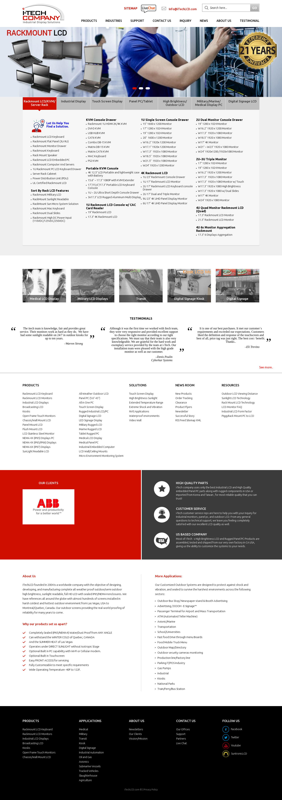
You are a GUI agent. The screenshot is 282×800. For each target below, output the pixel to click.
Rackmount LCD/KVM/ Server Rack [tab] (39, 102)
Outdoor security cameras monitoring (180, 652)
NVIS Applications (139, 411)
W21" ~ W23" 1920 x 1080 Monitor (218, 146)
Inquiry (185, 20)
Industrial (163, 673)
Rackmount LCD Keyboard (48, 136)
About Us (223, 20)
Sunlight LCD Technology (236, 398)
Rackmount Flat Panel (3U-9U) (51, 141)
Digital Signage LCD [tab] (243, 101)
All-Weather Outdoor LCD (94, 393)
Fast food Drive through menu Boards (179, 637)
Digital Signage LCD (90, 415)
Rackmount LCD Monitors (37, 398)
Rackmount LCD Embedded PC (51, 159)
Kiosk (82, 743)
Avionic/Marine (166, 621)
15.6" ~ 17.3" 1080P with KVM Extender (111, 180)
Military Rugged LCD (90, 424)
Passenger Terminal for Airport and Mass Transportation (191, 611)
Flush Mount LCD (32, 429)
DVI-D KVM (94, 128)
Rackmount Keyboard (46, 150)
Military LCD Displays (93, 298)
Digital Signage (237, 298)
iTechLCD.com (131, 789)
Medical (83, 729)
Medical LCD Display (44, 298)
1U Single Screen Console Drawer (165, 119)
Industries (113, 20)
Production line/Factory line (173, 657)
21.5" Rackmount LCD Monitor (216, 219)
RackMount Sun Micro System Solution (55, 203)
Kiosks (26, 411)
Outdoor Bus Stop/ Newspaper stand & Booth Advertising (192, 600)
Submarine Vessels (90, 766)
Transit (141, 298)
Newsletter (181, 411)
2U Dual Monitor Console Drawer (219, 119)
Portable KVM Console (102, 168)
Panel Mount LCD (33, 424)
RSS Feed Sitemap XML (188, 420)
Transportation (166, 626)
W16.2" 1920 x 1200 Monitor (215, 128)
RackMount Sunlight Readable (51, 199)
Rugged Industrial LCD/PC (93, 411)
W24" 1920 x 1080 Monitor (213, 200)
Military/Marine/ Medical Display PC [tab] (208, 102)
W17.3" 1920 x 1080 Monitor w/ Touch (221, 181)
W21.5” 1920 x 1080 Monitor (160, 160)
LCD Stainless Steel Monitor (38, 433)
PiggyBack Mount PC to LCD (238, 415)
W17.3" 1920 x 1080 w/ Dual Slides (218, 190)
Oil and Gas (85, 757)
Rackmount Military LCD (47, 194)
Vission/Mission (138, 738)
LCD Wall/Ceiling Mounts (93, 451)
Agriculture (85, 780)
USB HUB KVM (96, 133)
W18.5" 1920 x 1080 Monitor (160, 156)
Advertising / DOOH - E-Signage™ (177, 606)
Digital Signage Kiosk (189, 298)
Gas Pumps (164, 668)
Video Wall (135, 420)
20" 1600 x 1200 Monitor (157, 137)
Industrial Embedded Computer (97, 446)
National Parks (166, 683)
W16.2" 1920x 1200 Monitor (159, 142)
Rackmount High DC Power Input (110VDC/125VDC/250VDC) (52, 219)
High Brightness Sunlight (143, 398)
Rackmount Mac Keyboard (49, 208)
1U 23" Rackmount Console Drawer (164, 177)
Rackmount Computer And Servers (53, 164)
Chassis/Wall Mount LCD (37, 420)
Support (137, 20)
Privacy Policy (151, 789)
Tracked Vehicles (88, 771)
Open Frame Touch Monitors (39, 415)
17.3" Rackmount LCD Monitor (216, 215)
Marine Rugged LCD (90, 429)
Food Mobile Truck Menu (172, 642)
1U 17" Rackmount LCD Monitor (161, 181)
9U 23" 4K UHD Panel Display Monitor (165, 198)
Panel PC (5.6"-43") (89, 398)
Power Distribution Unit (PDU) (50, 178)
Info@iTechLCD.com (183, 9)
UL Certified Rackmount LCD (50, 182)
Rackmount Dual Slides (46, 213)
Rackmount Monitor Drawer (49, 146)
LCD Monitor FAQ (232, 407)
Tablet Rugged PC (89, 433)
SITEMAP (130, 8)
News (204, 20)
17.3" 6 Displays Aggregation (215, 234)
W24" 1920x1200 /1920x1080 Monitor (220, 151)
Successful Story (184, 415)
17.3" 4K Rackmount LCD (102, 216)
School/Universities (168, 631)
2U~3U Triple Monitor (211, 159)
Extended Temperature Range (146, 402)
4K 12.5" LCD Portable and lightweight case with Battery (114, 174)
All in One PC (86, 402)
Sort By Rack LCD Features (50, 190)
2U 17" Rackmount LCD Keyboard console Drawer (168, 188)
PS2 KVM (93, 160)
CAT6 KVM (94, 137)
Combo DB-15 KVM (99, 142)
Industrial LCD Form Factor (237, 411)
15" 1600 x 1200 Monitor (157, 123)
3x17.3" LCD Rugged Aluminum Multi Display (114, 197)
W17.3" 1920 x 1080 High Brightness (219, 186)
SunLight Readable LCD (36, 451)
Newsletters (136, 729)
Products (89, 20)
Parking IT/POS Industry (171, 663)
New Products (183, 393)
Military (83, 734)
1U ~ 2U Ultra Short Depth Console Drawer (113, 192)
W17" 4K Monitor (208, 142)
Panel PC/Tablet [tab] (141, 101)
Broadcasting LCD (33, 407)
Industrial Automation (91, 752)
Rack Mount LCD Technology (238, 402)
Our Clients (135, 734)
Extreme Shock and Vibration (145, 407)
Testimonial (249, 20)
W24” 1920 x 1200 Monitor (158, 165)
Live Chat (181, 743)
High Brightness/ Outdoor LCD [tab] (175, 102)
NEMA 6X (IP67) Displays (37, 446)
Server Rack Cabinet (44, 173)
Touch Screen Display (91, 407)
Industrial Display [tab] (73, 101)
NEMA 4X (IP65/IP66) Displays (39, 442)
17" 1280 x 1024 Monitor (157, 128)
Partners (181, 738)
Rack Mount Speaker (45, 155)
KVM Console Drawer (101, 119)
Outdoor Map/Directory (171, 647)
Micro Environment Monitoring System (101, 455)
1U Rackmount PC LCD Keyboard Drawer (57, 169)
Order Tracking (183, 398)
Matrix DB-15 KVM (98, 146)
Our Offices (183, 729)
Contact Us (162, 20)
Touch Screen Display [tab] (107, 101)
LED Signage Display (90, 420)
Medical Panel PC (88, 442)
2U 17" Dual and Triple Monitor (161, 194)
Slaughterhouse (88, 775)
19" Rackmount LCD (99, 212)
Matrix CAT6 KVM (98, 151)
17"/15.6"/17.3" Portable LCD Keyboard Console (111, 186)
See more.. (266, 367)
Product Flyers (183, 407)
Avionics (84, 761)
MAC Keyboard (97, 156)
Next (70, 507)
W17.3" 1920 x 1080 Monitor (160, 151)
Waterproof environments (144, 415)
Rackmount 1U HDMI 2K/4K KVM (107, 123)
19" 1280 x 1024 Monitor (157, 133)
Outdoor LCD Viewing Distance (240, 393)
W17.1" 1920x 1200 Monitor (159, 146)
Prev (27, 507)
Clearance (181, 402)
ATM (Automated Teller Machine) (177, 616)
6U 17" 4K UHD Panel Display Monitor (165, 203)
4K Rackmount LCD (154, 173)
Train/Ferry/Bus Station (171, 688)
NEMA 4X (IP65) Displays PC (38, 438)
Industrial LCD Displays (36, 402)
